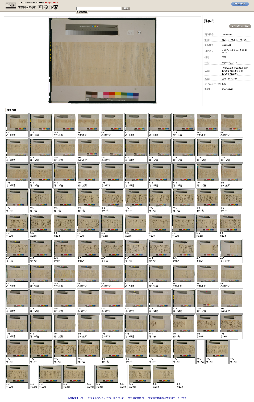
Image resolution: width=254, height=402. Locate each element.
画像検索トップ (75, 398)
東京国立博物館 (136, 398)
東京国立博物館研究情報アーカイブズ (167, 398)
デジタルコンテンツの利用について (106, 398)
